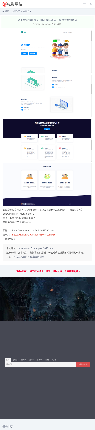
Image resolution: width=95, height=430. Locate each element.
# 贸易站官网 (20, 256)
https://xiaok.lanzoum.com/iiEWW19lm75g (34, 234)
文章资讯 (16, 11)
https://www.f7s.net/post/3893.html (35, 248)
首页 (7, 11)
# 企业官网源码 (36, 256)
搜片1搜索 (83, 364)
